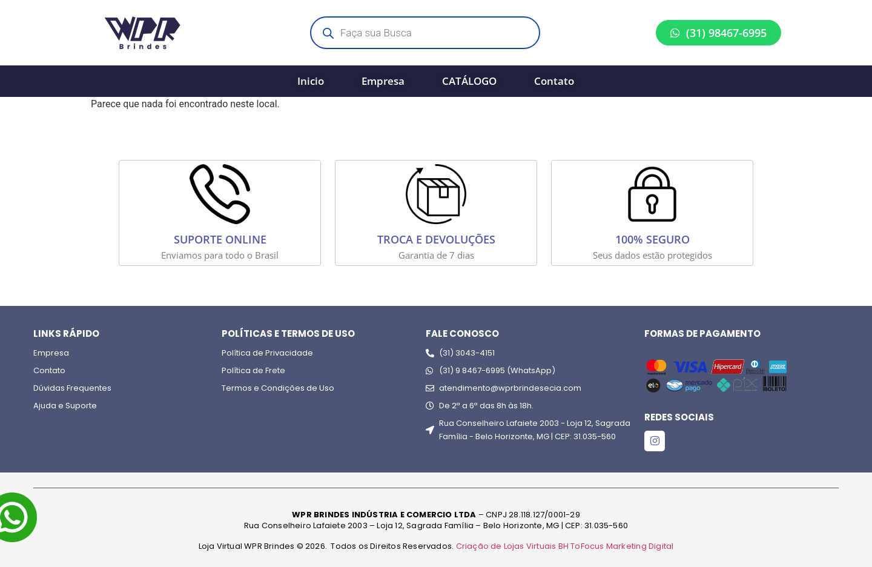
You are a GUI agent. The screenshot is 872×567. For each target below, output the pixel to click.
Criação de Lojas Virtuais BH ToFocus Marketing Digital (565, 546)
